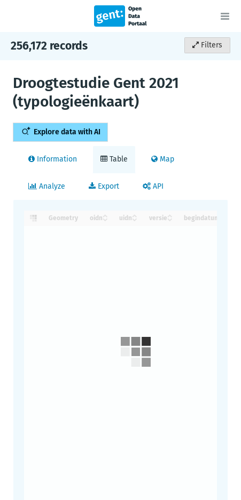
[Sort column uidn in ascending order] (134, 215)
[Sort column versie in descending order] (170, 219)
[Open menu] (225, 16)
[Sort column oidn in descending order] (105, 219)
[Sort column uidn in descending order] (134, 219)
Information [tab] (52, 159)
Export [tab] (104, 186)
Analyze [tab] (46, 186)
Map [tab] (162, 159)
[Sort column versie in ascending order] (170, 215)
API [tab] (153, 186)
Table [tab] (114, 159)
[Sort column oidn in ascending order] (105, 215)
